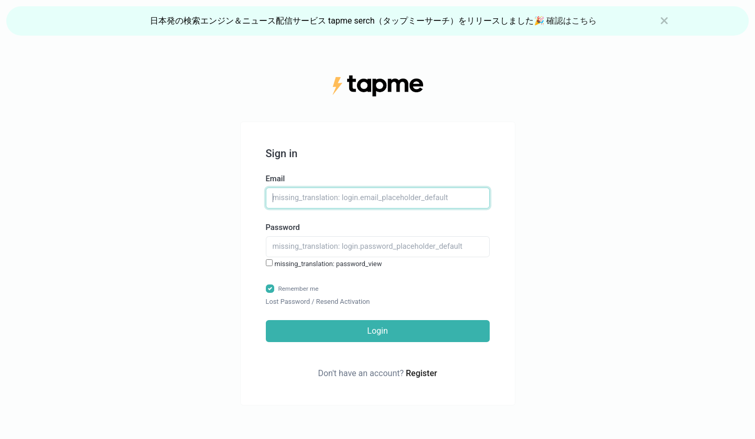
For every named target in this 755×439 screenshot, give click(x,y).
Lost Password (288, 301)
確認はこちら (571, 21)
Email (275, 178)
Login (377, 331)
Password (283, 227)
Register (421, 373)
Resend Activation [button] (343, 301)
